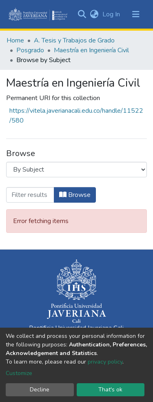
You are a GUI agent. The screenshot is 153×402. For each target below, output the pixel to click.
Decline (39, 389)
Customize (19, 373)
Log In (112, 14)
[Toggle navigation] (136, 14)
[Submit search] (81, 14)
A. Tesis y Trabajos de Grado (74, 40)
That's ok (110, 389)
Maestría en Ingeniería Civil (91, 50)
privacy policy (105, 362)
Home (15, 40)
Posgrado (30, 50)
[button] (94, 14)
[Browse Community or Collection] (76, 169)
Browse (75, 194)
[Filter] (30, 195)
